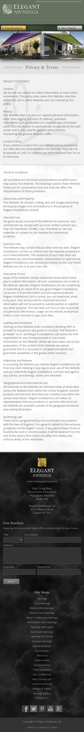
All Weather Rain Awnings (42, 622)
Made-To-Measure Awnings (42, 617)
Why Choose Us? (42, 679)
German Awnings (42, 641)
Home (54, 727)
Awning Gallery (42, 693)
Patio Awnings (42, 603)
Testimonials (42, 660)
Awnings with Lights (42, 627)
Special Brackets (42, 646)
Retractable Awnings (42, 608)
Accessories (42, 651)
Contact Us (42, 698)
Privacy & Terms (42, 688)
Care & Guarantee (42, 684)
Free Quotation (42, 669)
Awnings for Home (42, 636)
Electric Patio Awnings (42, 613)
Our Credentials (42, 674)
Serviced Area (42, 665)
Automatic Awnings (42, 632)
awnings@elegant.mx (45, 481)
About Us (42, 655)
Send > (11, 581)
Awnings (42, 598)
